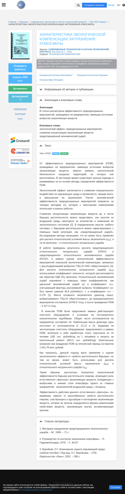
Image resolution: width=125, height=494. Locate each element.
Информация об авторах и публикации (66, 89)
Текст (20, 118)
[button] (4, 5)
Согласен (115, 487)
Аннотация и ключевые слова (61, 100)
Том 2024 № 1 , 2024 (62, 52)
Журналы (23, 22)
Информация (20, 109)
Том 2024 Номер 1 (98, 22)
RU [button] (118, 5)
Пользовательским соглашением (36, 490)
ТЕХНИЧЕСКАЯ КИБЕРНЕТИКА (64, 54)
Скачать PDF (20, 79)
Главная (12, 22)
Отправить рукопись (94, 5)
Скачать (64, 153)
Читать (56, 153)
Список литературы (54, 421)
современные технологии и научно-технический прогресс (59, 22)
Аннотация (20, 114)
